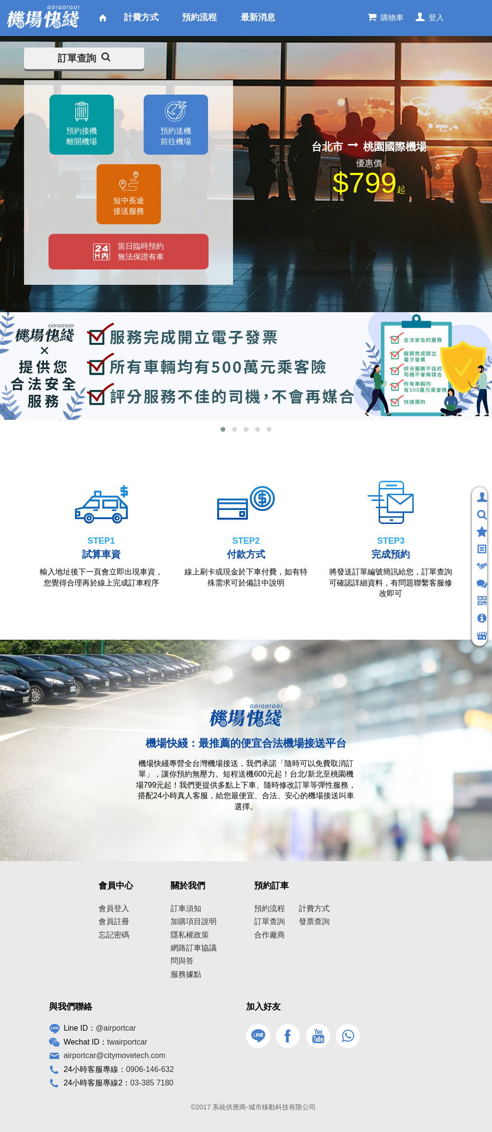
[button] (223, 429)
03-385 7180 (151, 1083)
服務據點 (186, 974)
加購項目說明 (194, 921)
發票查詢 (314, 921)
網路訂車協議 (194, 948)
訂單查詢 (84, 58)
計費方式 (314, 908)
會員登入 (113, 908)
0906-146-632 (150, 1069)
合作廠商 (269, 935)
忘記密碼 (113, 935)
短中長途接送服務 (128, 205)
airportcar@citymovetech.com (114, 1055)
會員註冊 (113, 921)
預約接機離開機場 (81, 136)
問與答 (182, 961)
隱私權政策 (190, 935)
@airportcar (116, 1028)
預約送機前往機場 (175, 136)
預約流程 (269, 908)
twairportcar (127, 1042)
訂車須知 (186, 908)
